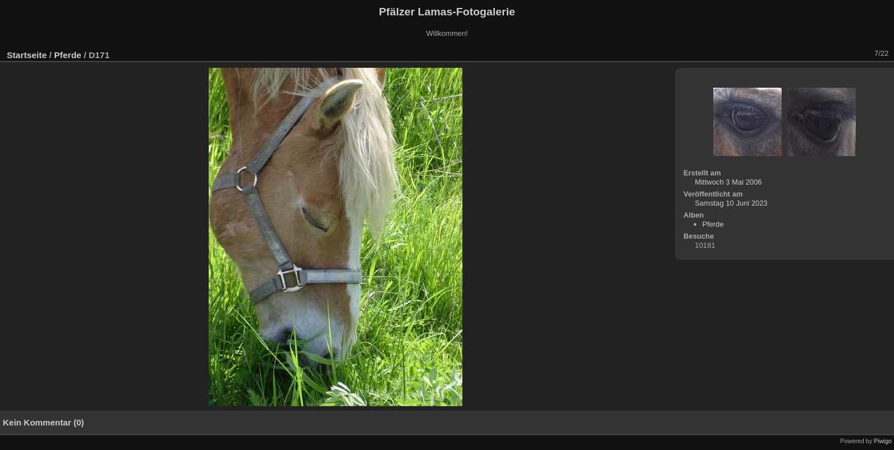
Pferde (68, 55)
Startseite (27, 55)
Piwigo (883, 440)
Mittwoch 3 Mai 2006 (728, 182)
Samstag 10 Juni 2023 (731, 203)
